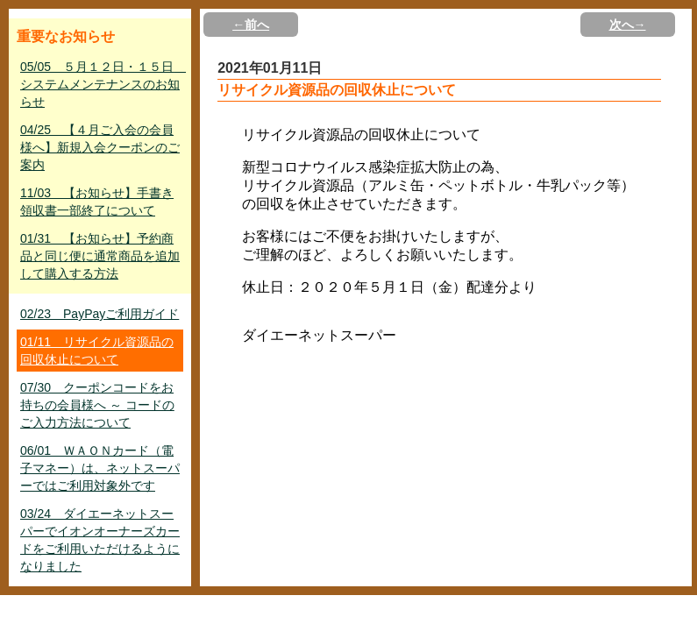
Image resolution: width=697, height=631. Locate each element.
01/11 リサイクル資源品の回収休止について (97, 350)
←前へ (250, 25)
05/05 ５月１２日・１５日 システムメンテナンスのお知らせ (101, 84)
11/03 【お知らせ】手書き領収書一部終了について (97, 201)
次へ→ (627, 25)
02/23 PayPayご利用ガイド (99, 314)
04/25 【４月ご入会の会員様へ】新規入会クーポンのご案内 (100, 147)
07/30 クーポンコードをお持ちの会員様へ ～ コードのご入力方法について (97, 404)
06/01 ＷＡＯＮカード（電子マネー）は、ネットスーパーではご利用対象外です (100, 468)
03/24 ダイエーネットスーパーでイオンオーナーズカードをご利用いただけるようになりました (100, 540)
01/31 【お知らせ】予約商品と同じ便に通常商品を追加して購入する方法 (100, 255)
